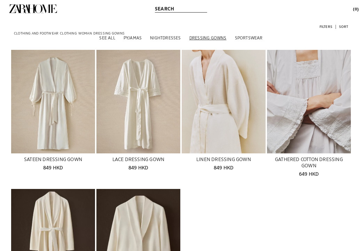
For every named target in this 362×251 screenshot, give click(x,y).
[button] (326, 26)
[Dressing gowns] (208, 37)
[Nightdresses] (165, 37)
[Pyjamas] (133, 37)
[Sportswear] (249, 37)
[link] (33, 8)
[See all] (107, 37)
